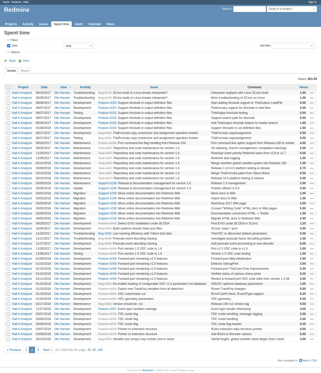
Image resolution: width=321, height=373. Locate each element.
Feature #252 (107, 294)
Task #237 (105, 148)
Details (11, 70)
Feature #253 (107, 299)
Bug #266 (104, 304)
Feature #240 (107, 223)
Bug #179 (104, 93)
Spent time (61, 24)
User (63, 87)
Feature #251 (107, 289)
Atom (306, 360)
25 (89, 350)
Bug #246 (104, 238)
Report (25, 70)
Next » (47, 350)
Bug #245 (104, 233)
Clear (26, 60)
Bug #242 (104, 228)
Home (6, 2)
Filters (14, 39)
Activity (27, 24)
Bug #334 (104, 339)
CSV (314, 360)
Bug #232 (104, 133)
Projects (16, 2)
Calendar (94, 24)
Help (26, 2)
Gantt (78, 24)
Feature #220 (107, 103)
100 (100, 350)
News (110, 24)
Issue (154, 87)
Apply (12, 60)
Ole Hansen (62, 93)
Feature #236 (107, 143)
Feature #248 (107, 248)
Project (23, 87)
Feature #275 (107, 314)
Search (227, 9)
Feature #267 (107, 309)
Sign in (312, 2)
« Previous (14, 350)
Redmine (147, 370)
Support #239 (107, 193)
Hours (303, 87)
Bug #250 (104, 284)
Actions (312, 93)
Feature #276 (107, 329)
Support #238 (107, 183)
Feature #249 (107, 258)
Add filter (265, 45)
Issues (43, 24)
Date (14, 45)
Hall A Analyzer (22, 93)
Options (15, 52)
